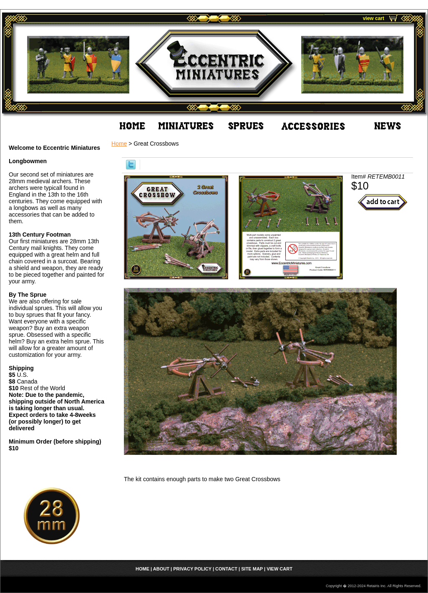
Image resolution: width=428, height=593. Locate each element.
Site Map (252, 568)
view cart (373, 18)
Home (119, 143)
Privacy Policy (192, 568)
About (161, 568)
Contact (226, 568)
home (142, 568)
